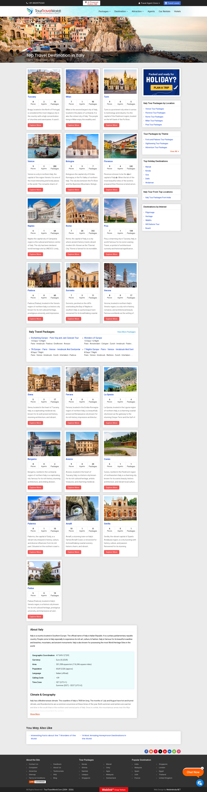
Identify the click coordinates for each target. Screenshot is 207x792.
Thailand (162, 774)
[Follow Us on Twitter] (160, 751)
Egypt (161, 771)
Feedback (57, 764)
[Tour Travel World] (43, 11)
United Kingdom (166, 778)
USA (136, 774)
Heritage (149, 216)
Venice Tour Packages (154, 109)
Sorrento (70, 290)
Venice (31, 161)
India (137, 764)
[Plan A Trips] (162, 82)
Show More (35, 714)
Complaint (33, 767)
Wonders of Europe (93, 338)
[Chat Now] (200, 783)
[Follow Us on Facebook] (146, 751)
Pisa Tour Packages (153, 125)
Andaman (149, 183)
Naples (31, 226)
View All (174, 151)
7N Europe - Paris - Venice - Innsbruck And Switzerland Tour (55, 349)
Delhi (147, 179)
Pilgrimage (149, 212)
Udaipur (85, 774)
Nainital (85, 771)
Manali (148, 167)
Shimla (85, 767)
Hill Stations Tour (152, 224)
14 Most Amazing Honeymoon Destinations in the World (104, 737)
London (162, 767)
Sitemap (32, 774)
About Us (57, 767)
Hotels (177, 11)
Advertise (33, 771)
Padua (31, 588)
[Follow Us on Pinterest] (156, 751)
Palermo (32, 523)
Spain (137, 771)
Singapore (86, 778)
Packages (104, 11)
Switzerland (111, 778)
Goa (147, 175)
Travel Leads (172, 3)
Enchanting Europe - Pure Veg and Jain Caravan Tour (55, 338)
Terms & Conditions (37, 778)
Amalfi (69, 523)
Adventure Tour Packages (156, 147)
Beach (148, 228)
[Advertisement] (161, 274)
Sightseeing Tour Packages (156, 143)
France (137, 778)
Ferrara (69, 394)
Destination (121, 11)
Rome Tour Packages (154, 117)
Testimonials (58, 771)
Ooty (108, 767)
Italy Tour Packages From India (158, 197)
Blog (55, 778)
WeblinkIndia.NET (173, 789)
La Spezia (109, 394)
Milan (68, 97)
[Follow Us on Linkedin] (169, 751)
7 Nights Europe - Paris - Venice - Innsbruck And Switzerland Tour (109, 349)
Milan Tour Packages (154, 121)
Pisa (106, 226)
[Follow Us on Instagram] (179, 751)
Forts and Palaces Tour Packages (159, 139)
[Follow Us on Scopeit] (174, 751)
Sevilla (107, 523)
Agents (151, 11)
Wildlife (148, 220)
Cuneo (107, 459)
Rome (69, 226)
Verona (107, 290)
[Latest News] (151, 751)
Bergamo (32, 459)
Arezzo (69, 459)
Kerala (148, 171)
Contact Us (34, 764)
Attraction (138, 11)
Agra (108, 771)
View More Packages (126, 332)
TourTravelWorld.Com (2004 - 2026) (59, 789)
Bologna (70, 161)
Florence (108, 161)
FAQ (55, 774)
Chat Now (193, 772)
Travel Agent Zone (149, 3)
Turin (106, 97)
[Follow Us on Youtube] (165, 751)
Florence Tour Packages (155, 113)
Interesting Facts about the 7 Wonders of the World (53, 737)
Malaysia (110, 774)
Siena (30, 394)
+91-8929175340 (35, 3)
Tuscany (32, 97)
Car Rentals (164, 11)
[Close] (202, 768)
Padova (31, 290)
